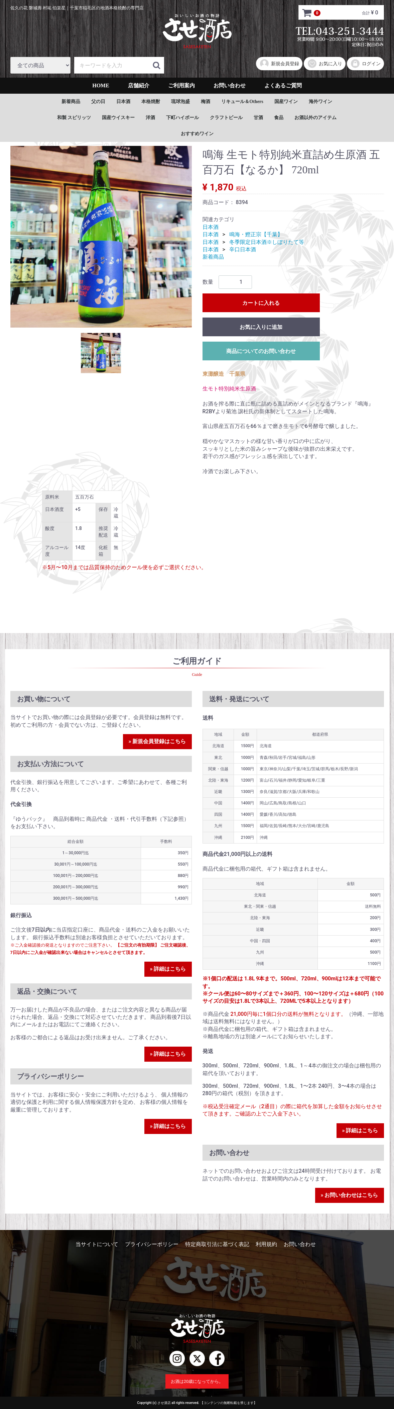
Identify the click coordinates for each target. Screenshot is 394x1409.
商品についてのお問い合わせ (261, 351)
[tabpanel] (101, 237)
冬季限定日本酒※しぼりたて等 (266, 242)
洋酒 (150, 117)
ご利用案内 (181, 85)
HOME (100, 85)
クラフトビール (226, 117)
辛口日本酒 (242, 249)
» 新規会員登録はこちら (157, 741)
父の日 (98, 101)
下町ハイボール (182, 117)
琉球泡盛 (180, 101)
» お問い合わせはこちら (349, 1195)
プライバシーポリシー (151, 1244)
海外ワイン (320, 101)
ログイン (365, 64)
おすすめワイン (197, 133)
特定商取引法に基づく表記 (217, 1244)
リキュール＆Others (242, 101)
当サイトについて (97, 1244)
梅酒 (205, 101)
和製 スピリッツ (74, 117)
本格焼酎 (150, 101)
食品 (278, 117)
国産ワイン (286, 101)
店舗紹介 (138, 85)
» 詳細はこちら (168, 968)
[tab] (101, 353)
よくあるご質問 (283, 85)
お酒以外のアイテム (315, 117)
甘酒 (258, 117)
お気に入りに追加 (261, 327)
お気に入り (324, 64)
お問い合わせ (230, 85)
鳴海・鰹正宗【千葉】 (256, 234)
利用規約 (266, 1244)
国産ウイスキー (118, 117)
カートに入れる (261, 303)
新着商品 (70, 101)
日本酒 (123, 101)
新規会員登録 (279, 64)
